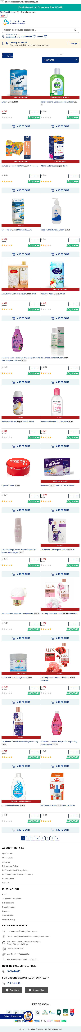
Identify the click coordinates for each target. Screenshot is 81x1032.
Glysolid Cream (11, 485)
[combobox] (40, 30)
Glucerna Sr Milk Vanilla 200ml (17, 230)
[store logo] (14, 22)
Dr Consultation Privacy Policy (15, 870)
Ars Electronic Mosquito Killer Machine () (21, 613)
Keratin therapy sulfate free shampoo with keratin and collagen (19, 550)
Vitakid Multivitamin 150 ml (54, 166)
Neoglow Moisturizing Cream (55, 230)
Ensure (10, 102)
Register (29, 36)
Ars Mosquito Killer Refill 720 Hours (58, 805)
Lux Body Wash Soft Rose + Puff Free (59, 613)
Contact (5, 911)
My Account (7, 853)
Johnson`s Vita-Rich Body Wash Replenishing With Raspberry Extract (21, 359)
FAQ (4, 894)
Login (23, 36)
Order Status (7, 858)
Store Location (8, 907)
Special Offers (8, 915)
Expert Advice (8, 878)
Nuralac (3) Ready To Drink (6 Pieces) (20, 166)
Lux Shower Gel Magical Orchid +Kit (58, 549)
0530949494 (13, 983)
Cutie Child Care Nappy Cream (17, 677)
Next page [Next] (57, 838)
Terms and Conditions (11, 899)
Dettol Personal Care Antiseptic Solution (59, 103)
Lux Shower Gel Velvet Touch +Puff (19, 294)
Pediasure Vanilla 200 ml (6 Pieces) (58, 485)
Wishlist (40, 36)
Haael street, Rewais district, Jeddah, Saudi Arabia (29, 936)
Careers (12, 12)
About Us (6, 862)
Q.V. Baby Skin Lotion (13, 805)
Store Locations (28, 12)
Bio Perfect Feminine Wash (54, 358)
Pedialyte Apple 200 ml (53, 294)
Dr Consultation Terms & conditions (17, 874)
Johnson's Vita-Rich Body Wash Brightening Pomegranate (59, 742)
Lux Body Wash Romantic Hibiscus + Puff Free (59, 678)
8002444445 (13, 971)
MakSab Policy (8, 919)
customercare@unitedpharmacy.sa (21, 2)
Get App (4, 12)
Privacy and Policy (10, 866)
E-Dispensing (8, 903)
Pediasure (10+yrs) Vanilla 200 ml (18, 422)
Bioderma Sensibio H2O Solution (57, 422)
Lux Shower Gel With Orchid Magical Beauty (20, 742)
